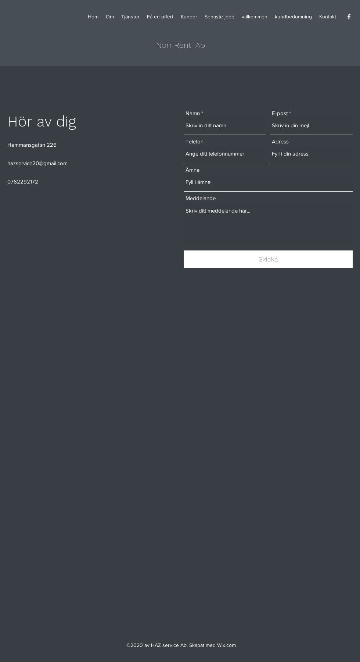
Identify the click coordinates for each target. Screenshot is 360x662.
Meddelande (201, 198)
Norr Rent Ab (180, 45)
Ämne (192, 169)
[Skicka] (268, 259)
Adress (280, 141)
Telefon (195, 141)
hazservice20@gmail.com (37, 163)
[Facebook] (349, 16)
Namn (193, 113)
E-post (280, 113)
